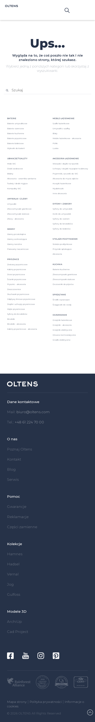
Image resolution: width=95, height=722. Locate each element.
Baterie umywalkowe (17, 123)
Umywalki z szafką (61, 128)
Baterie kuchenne (15, 133)
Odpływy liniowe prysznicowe (21, 299)
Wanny (11, 229)
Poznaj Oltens (19, 449)
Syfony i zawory (62, 204)
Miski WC (11, 164)
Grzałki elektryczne (61, 340)
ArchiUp (14, 621)
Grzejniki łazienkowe (62, 320)
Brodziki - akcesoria (16, 324)
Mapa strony (17, 702)
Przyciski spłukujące (62, 249)
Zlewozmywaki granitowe (19, 209)
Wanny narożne (14, 244)
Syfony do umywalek (62, 209)
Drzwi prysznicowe (16, 274)
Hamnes (14, 554)
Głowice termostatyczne (64, 335)
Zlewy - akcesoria (15, 219)
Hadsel (13, 564)
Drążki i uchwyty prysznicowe (21, 304)
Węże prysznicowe (16, 309)
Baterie (11, 118)
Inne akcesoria (60, 193)
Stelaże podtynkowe (65, 239)
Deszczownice (14, 289)
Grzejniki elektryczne (62, 330)
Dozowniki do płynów (63, 284)
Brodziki (11, 319)
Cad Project (17, 631)
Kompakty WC (14, 188)
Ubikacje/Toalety (17, 158)
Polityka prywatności (46, 702)
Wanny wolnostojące (17, 239)
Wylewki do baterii (16, 148)
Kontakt (14, 459)
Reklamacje (18, 517)
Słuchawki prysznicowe (18, 294)
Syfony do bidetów (62, 229)
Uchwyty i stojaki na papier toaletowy (70, 168)
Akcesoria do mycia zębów (65, 178)
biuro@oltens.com (33, 412)
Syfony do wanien (61, 219)
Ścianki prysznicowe (16, 279)
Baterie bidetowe (15, 143)
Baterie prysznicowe (17, 138)
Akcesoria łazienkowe (66, 158)
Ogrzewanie (60, 315)
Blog (11, 469)
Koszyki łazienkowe (62, 183)
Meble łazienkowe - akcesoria (67, 138)
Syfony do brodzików (17, 314)
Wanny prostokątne (16, 234)
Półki (55, 143)
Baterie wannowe (15, 128)
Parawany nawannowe (18, 249)
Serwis (13, 479)
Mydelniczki (58, 188)
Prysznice (13, 259)
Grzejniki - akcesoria (62, 325)
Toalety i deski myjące (17, 183)
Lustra (55, 148)
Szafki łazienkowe (61, 123)
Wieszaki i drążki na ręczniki (65, 164)
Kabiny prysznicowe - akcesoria (22, 329)
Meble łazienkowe (63, 118)
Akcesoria (57, 254)
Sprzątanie (59, 294)
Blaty (55, 133)
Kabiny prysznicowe (16, 269)
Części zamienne (22, 527)
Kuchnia (57, 264)
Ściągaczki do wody (62, 305)
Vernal (13, 574)
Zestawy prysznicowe (17, 264)
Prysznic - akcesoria (16, 284)
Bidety (10, 173)
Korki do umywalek (62, 214)
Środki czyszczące (61, 299)
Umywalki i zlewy (17, 199)
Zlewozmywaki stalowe (18, 214)
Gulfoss (13, 594)
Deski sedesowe (15, 168)
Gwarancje (16, 506)
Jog (10, 584)
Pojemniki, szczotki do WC (65, 173)
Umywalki (11, 204)
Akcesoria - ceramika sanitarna (21, 178)
